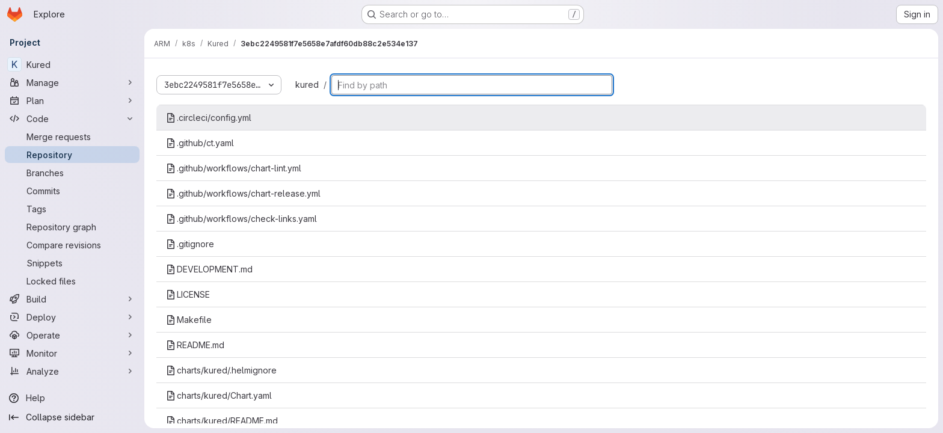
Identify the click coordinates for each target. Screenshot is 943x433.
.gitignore (190, 244)
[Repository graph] (72, 226)
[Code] (72, 118)
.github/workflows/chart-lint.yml (233, 168)
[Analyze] (72, 371)
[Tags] (72, 208)
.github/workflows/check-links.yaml (241, 218)
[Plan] (72, 100)
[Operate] (72, 335)
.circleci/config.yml (208, 117)
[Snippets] (72, 262)
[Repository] (72, 154)
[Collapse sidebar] (72, 417)
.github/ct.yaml (200, 143)
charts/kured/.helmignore (221, 370)
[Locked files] (72, 280)
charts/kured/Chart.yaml (219, 395)
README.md (195, 345)
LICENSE (188, 294)
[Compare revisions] (72, 244)
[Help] (72, 398)
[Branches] (72, 172)
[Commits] (72, 190)
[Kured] (72, 64)
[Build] (72, 298)
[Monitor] (72, 353)
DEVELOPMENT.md (209, 269)
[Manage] (72, 82)
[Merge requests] (72, 136)
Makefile (189, 320)
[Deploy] (72, 317)
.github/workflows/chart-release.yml (243, 193)
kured (307, 84)
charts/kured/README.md (222, 421)
